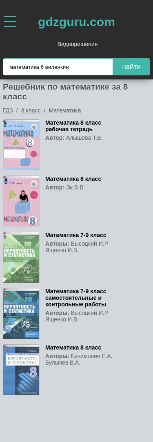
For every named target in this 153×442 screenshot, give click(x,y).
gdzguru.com (76, 22)
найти (131, 66)
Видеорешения (78, 44)
